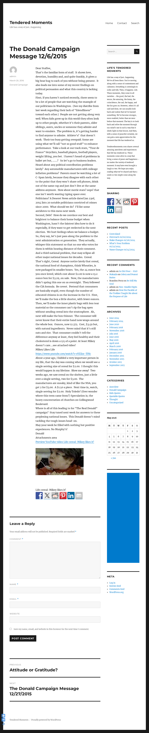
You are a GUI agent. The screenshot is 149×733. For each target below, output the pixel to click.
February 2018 (116, 327)
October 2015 (115, 362)
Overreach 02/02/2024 (120, 237)
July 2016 (113, 334)
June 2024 (114, 318)
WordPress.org (116, 592)
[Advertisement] (123, 518)
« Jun (113, 458)
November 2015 (116, 359)
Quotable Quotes (117, 396)
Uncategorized (116, 402)
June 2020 (114, 324)
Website (15, 613)
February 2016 (116, 349)
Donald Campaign (19, 85)
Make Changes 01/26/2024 (122, 240)
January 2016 (115, 352)
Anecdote (113, 387)
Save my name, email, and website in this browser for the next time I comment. (51, 629)
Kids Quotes (115, 393)
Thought (113, 399)
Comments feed (116, 589)
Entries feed (115, 586)
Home (109, 23)
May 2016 (114, 340)
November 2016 (116, 330)
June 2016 (114, 337)
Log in (112, 583)
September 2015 (117, 365)
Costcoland (114, 234)
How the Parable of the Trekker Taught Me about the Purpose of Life (123, 293)
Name (14, 584)
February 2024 (116, 321)
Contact (122, 23)
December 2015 (116, 356)
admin (13, 76)
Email (14, 599)
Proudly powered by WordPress (46, 720)
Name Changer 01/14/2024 (122, 249)
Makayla (113, 274)
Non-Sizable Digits (128, 287)
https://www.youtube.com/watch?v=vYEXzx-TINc (63, 353)
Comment (16, 539)
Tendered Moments (31, 22)
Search (135, 23)
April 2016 (114, 343)
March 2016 (115, 346)
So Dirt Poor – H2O (128, 271)
